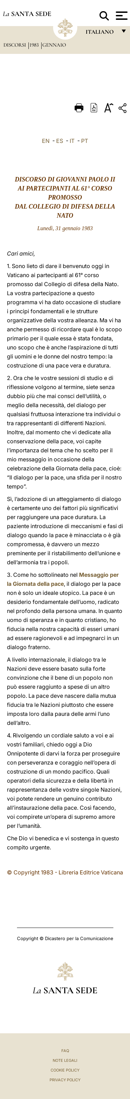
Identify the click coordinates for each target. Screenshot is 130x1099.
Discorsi (15, 45)
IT (72, 140)
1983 (34, 45)
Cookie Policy (65, 1070)
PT (84, 140)
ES (59, 140)
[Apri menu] (121, 16)
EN (46, 140)
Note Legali (65, 1060)
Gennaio (54, 45)
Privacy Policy (65, 1079)
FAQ (65, 1050)
